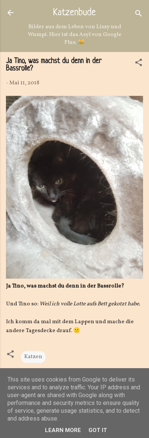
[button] (138, 64)
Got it (97, 430)
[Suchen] (138, 15)
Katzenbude (74, 13)
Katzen (33, 357)
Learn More (63, 430)
